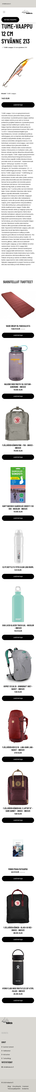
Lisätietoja (18, 105)
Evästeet (25, 1086)
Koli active (6, 1054)
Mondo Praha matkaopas (18, 869)
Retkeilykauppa (10, 20)
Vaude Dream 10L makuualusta (18, 326)
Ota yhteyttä (16, 1086)
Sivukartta (25, 1089)
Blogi (9, 1086)
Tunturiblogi (7, 1058)
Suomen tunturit (8, 1047)
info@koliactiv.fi (6, 4)
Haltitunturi (6, 1051)
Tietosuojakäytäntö (14, 1089)
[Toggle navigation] (4, 12)
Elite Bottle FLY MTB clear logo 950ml (18, 567)
